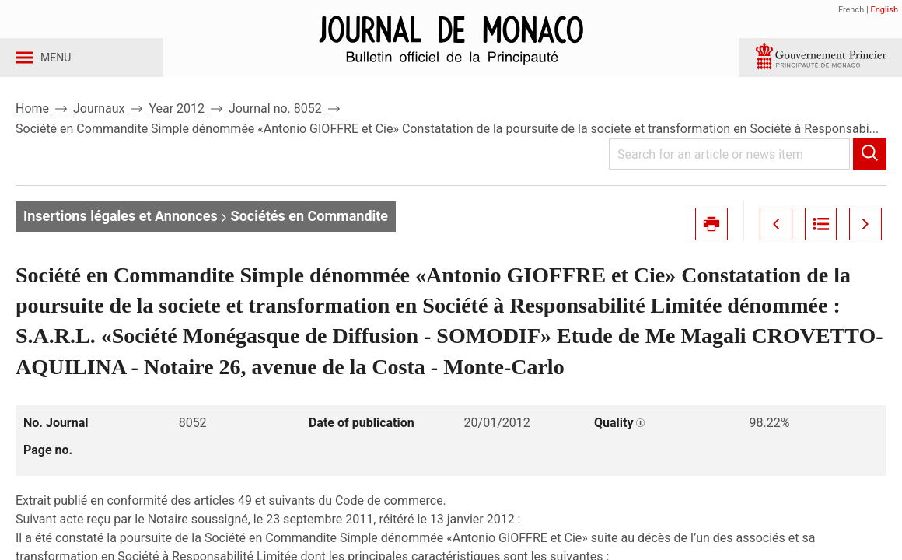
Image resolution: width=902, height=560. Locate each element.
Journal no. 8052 (277, 123)
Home (34, 123)
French (851, 10)
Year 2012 (178, 123)
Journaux (100, 123)
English (884, 10)
